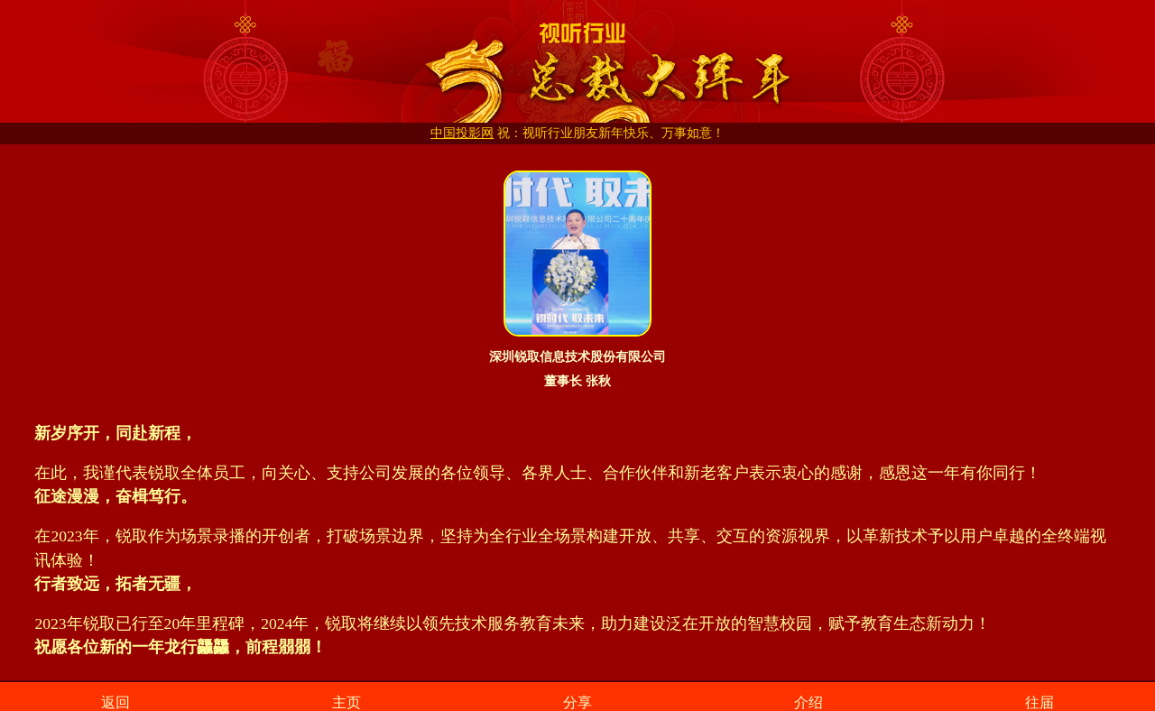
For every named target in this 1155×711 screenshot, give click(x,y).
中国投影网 (462, 133)
